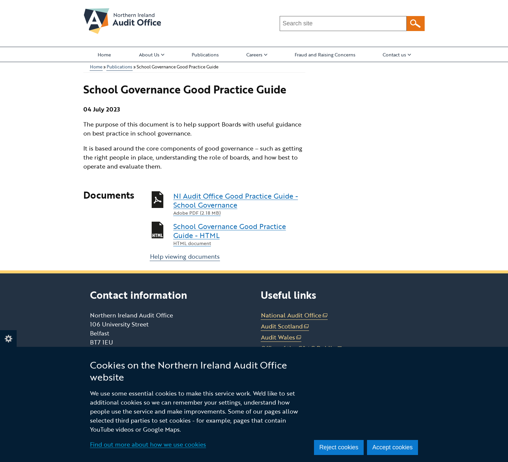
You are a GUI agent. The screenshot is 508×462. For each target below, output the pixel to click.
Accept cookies (392, 447)
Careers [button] (256, 54)
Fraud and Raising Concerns (325, 54)
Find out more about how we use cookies (148, 444)
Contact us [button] (397, 54)
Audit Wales (281, 337)
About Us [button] (151, 54)
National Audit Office (294, 315)
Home (104, 54)
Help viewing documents (185, 256)
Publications (205, 54)
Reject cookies (338, 447)
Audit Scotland (285, 326)
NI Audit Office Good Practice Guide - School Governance (239, 203)
